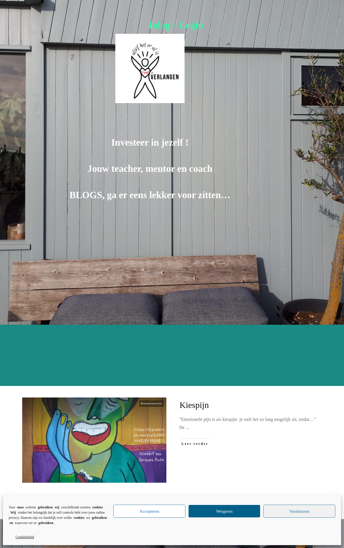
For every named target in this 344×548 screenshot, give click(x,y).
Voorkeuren (299, 511)
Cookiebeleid (25, 537)
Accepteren (149, 511)
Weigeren (224, 511)
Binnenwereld (151, 403)
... (187, 427)
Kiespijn (194, 405)
